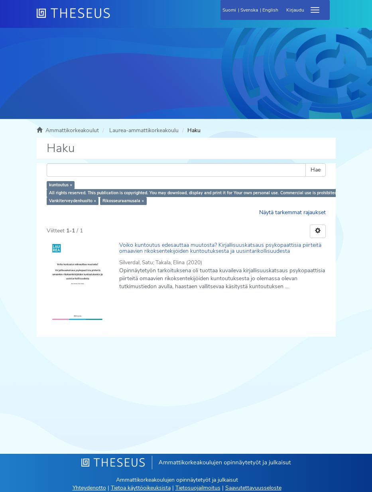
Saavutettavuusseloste (253, 488)
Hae (316, 170)
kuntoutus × (60, 185)
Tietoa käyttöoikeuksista (141, 488)
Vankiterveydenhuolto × (72, 201)
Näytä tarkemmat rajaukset (292, 212)
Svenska (249, 10)
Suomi (229, 10)
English (270, 10)
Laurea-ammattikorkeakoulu (144, 130)
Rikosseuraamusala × (123, 201)
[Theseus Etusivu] (116, 18)
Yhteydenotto (89, 488)
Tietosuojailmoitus (197, 488)
